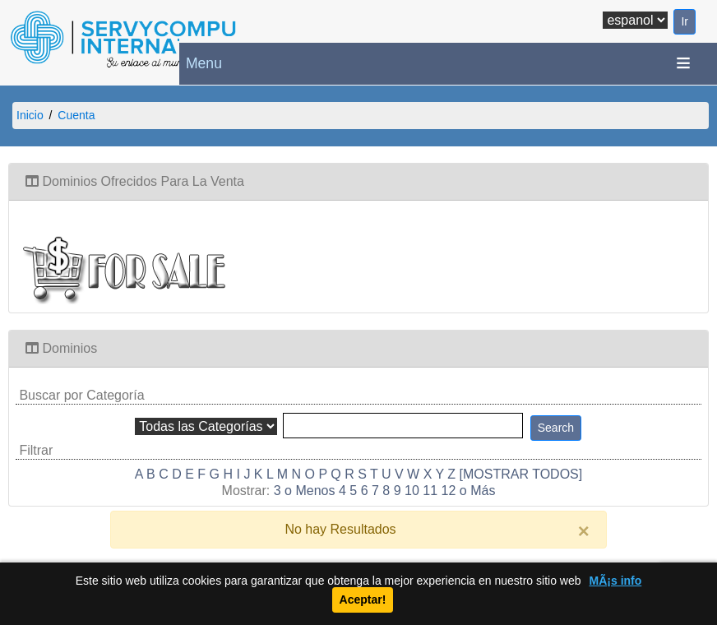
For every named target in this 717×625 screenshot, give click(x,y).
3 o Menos (304, 491)
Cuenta (76, 115)
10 (412, 491)
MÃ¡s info (616, 581)
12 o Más (469, 491)
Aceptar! (363, 599)
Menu (204, 63)
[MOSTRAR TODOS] (521, 474)
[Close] (584, 531)
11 (430, 491)
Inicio (30, 115)
